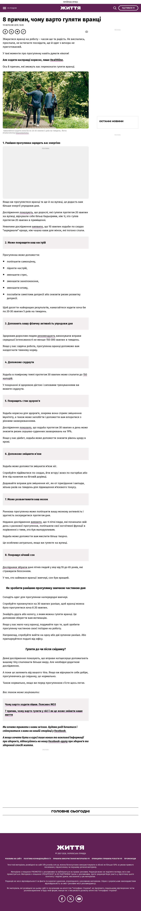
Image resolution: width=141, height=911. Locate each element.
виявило (37, 226)
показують (26, 212)
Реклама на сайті (13, 859)
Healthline (56, 60)
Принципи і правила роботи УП (107, 859)
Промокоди (130, 859)
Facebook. (60, 730)
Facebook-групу (58, 741)
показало (25, 427)
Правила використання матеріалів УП (71, 859)
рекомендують (46, 335)
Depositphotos (22, 133)
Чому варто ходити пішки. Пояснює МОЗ (30, 704)
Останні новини (111, 121)
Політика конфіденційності (37, 859)
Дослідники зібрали (15, 567)
